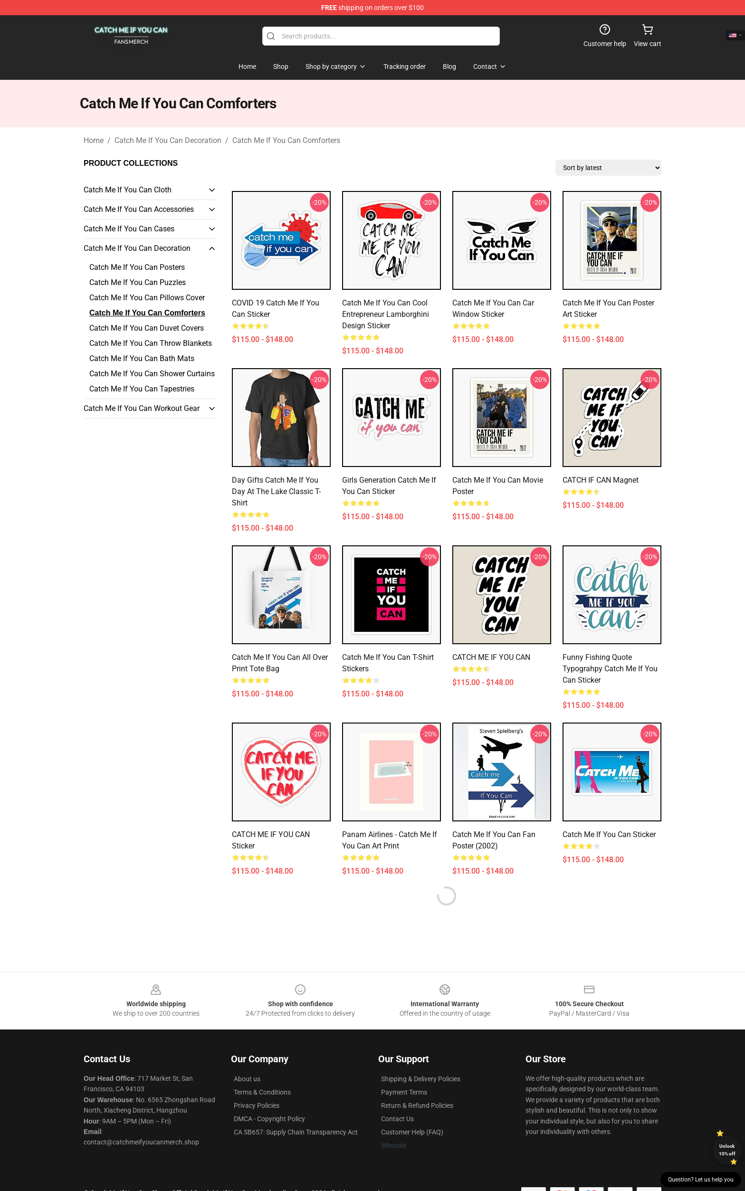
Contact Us (397, 1119)
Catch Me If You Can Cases (129, 228)
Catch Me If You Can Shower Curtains (152, 373)
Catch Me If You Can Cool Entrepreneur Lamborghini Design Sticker (385, 314)
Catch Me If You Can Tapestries (141, 388)
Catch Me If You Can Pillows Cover (147, 297)
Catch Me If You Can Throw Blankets (150, 343)
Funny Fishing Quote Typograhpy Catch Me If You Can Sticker (610, 669)
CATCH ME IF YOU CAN (491, 657)
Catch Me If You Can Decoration (168, 140)
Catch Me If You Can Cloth (128, 189)
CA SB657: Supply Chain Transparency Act (296, 1132)
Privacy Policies (256, 1105)
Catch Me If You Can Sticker (609, 834)
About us (247, 1079)
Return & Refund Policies (417, 1105)
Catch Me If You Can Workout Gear (142, 408)
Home (94, 140)
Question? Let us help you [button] (701, 1179)
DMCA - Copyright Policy (269, 1119)
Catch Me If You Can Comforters (286, 140)
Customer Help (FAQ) (412, 1132)
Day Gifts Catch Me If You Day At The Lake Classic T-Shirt (276, 491)
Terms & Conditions (262, 1092)
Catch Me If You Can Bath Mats (141, 358)
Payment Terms (404, 1092)
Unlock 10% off (727, 1149)
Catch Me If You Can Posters (137, 267)
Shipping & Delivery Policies (420, 1079)
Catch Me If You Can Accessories (139, 209)
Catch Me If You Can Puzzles (137, 282)
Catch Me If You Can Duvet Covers (146, 328)
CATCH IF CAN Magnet (601, 480)
